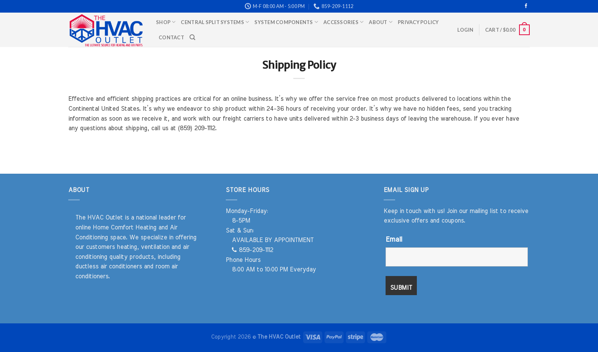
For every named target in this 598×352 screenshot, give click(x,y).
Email (394, 239)
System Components (286, 22)
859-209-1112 (252, 250)
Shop (165, 22)
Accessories (343, 22)
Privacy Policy (418, 22)
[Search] (192, 37)
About (380, 22)
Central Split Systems (215, 22)
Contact (171, 37)
